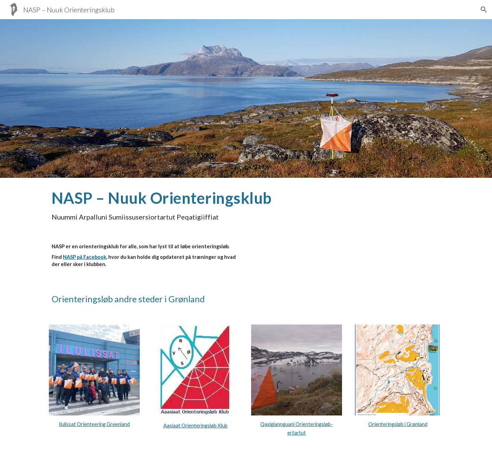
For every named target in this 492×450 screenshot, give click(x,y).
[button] (484, 9)
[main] (246, 205)
